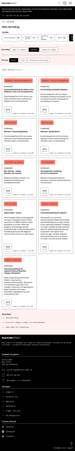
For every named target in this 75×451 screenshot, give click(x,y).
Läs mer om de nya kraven (17, 15)
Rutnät (13, 60)
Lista (23, 60)
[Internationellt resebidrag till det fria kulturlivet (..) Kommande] (55, 178)
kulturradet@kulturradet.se (19, 370)
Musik (62, 38)
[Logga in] (58, 3)
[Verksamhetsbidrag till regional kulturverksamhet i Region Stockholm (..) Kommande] (19, 282)
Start (3, 21)
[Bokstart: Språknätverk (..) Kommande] (55, 137)
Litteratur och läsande (46, 37)
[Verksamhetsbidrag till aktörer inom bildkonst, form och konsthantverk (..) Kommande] (19, 96)
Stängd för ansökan (49, 50)
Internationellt (11, 38)
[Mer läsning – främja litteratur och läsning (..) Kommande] (19, 178)
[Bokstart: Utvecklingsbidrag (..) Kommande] (19, 137)
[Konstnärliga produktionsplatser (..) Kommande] (55, 96)
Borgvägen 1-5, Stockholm (18, 380)
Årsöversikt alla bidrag (39, 60)
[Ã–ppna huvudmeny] (70, 3)
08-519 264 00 (13, 375)
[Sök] (65, 3)
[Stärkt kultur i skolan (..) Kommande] (19, 227)
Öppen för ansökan (19, 50)
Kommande (34, 50)
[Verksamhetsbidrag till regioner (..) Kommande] (55, 227)
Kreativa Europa (30, 37)
